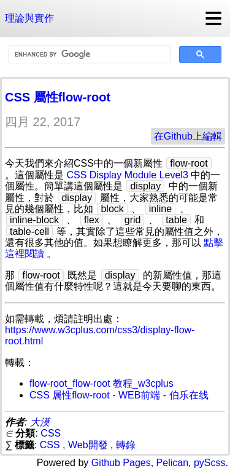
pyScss (210, 462)
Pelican (172, 462)
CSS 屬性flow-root (57, 97)
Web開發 (88, 445)
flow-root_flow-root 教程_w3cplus (101, 383)
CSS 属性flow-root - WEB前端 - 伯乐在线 (119, 395)
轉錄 (126, 445)
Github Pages (121, 462)
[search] (88, 54)
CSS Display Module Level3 (127, 175)
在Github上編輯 (188, 136)
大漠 (40, 422)
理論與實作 (29, 18)
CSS (50, 433)
